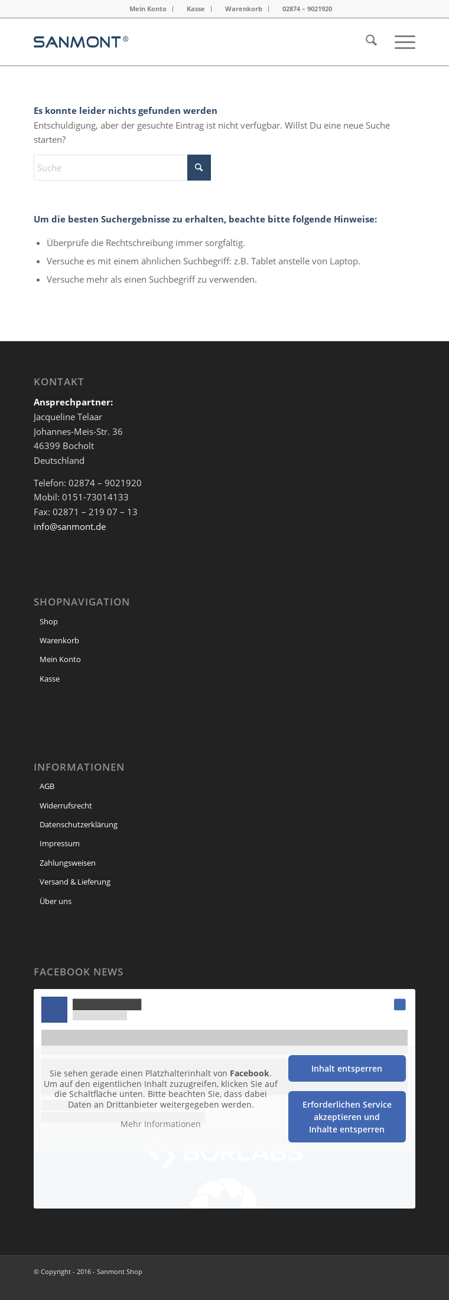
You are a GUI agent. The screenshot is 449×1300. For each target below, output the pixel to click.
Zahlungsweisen (68, 862)
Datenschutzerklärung (79, 824)
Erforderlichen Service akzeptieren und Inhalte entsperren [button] (347, 1117)
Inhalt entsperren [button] (346, 1068)
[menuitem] (148, 9)
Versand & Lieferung (75, 881)
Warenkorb (243, 8)
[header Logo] (186, 42)
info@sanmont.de (70, 526)
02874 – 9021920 (307, 8)
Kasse (196, 8)
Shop (49, 621)
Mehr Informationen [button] (161, 1124)
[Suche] (365, 42)
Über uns (55, 901)
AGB (47, 786)
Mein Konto (148, 8)
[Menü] (399, 42)
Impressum (60, 843)
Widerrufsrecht (66, 805)
